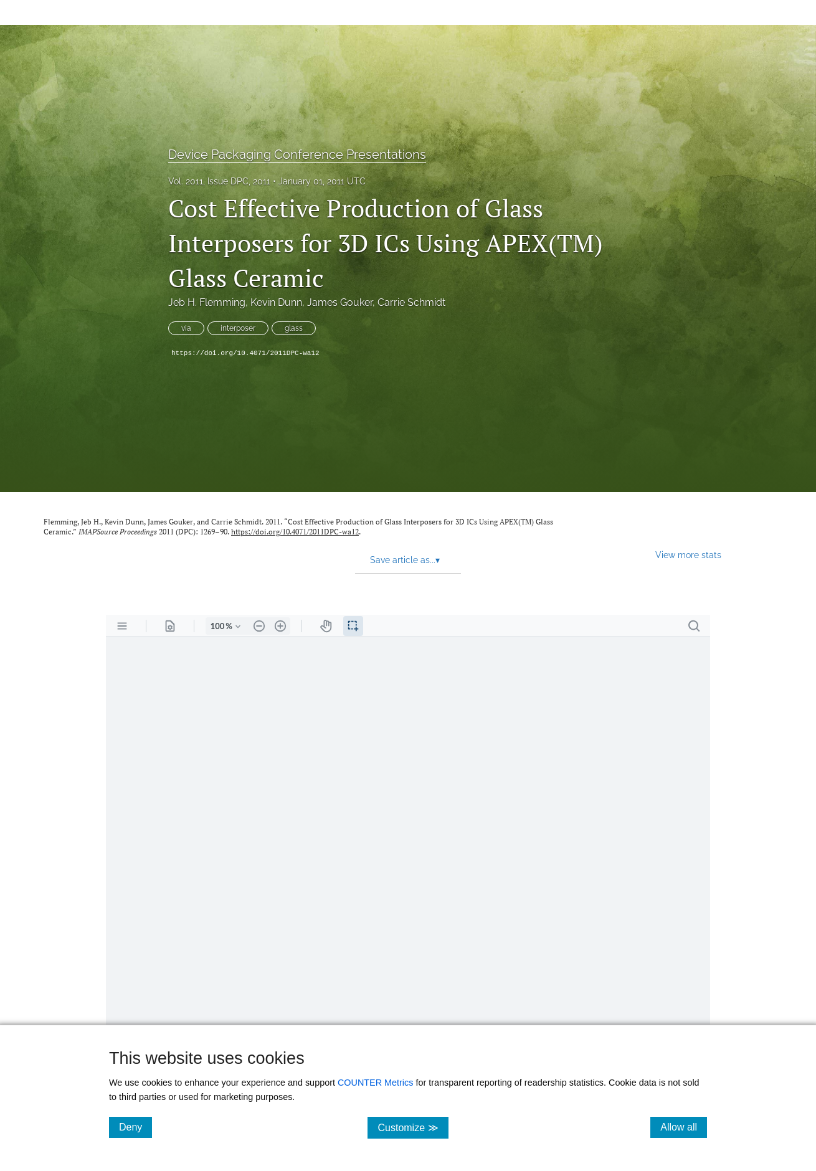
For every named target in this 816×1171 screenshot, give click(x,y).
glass (294, 328)
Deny (135, 1126)
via (186, 328)
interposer (238, 328)
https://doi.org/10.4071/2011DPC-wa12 (245, 353)
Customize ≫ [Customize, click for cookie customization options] (412, 1127)
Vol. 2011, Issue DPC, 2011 (219, 181)
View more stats (688, 554)
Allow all (683, 1126)
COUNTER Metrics (376, 1083)
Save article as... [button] (405, 560)
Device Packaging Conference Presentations (297, 154)
